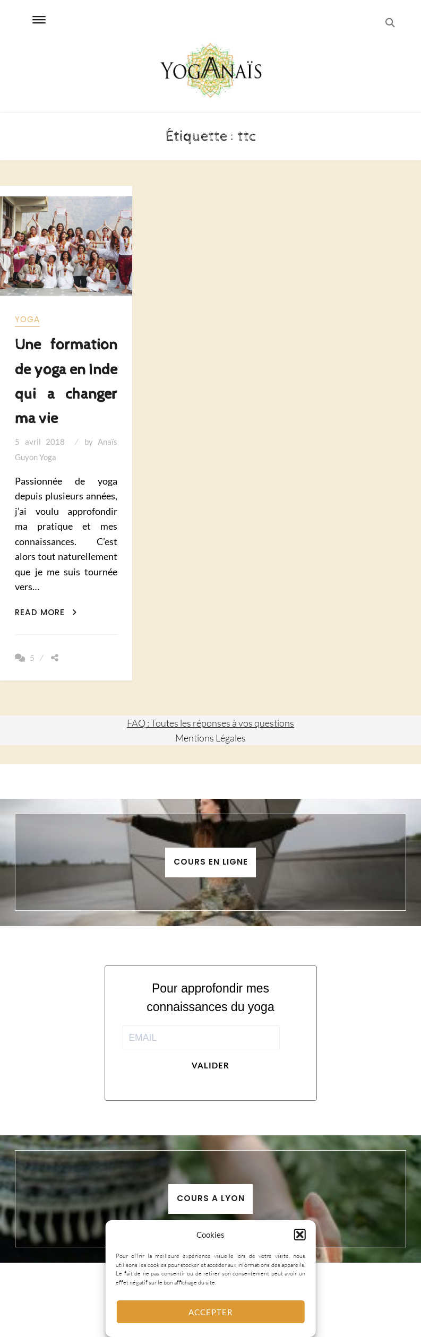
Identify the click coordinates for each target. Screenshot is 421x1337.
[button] (300, 1234)
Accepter (210, 1312)
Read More (46, 612)
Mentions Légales (210, 738)
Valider (210, 1065)
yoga (27, 319)
